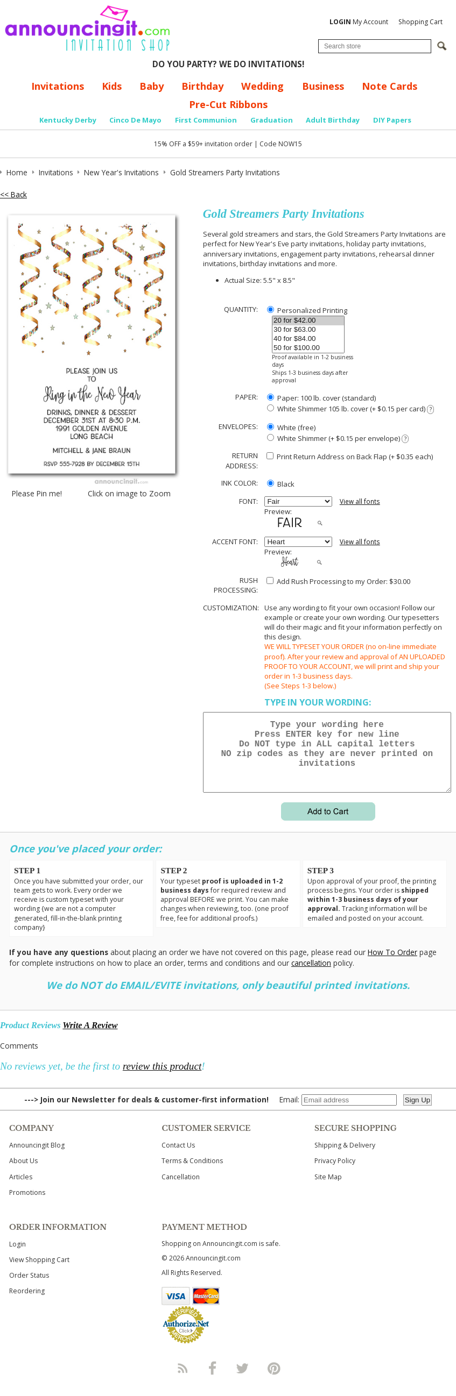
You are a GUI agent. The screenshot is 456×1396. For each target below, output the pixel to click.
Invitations (57, 86)
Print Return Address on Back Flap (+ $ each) (349, 456)
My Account (358, 21)
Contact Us (178, 1158)
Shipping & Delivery (344, 1158)
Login (17, 1257)
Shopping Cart (420, 21)
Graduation (271, 120)
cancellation (311, 976)
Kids (112, 86)
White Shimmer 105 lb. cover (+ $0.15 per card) (350, 409)
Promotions (27, 1205)
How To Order (392, 965)
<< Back (13, 194)
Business (323, 86)
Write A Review (89, 1038)
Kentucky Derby (67, 120)
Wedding (262, 86)
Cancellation (181, 1189)
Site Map (328, 1189)
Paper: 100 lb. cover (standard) (321, 398)
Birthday (202, 86)
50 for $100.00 (308, 348)
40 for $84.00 (308, 339)
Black (280, 484)
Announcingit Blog (37, 1158)
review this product (162, 1079)
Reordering (27, 1303)
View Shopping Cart (39, 1272)
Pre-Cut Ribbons (228, 104)
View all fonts (360, 501)
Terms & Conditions (192, 1173)
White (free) (291, 427)
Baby (151, 86)
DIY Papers (392, 120)
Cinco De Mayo (135, 120)
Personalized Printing (307, 310)
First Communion (206, 120)
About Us (23, 1173)
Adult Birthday (333, 120)
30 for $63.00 (308, 329)
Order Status (29, 1288)
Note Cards (389, 86)
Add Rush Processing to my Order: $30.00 (338, 581)
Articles (20, 1189)
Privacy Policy (334, 1173)
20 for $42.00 (308, 320)
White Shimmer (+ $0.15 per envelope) (338, 438)
